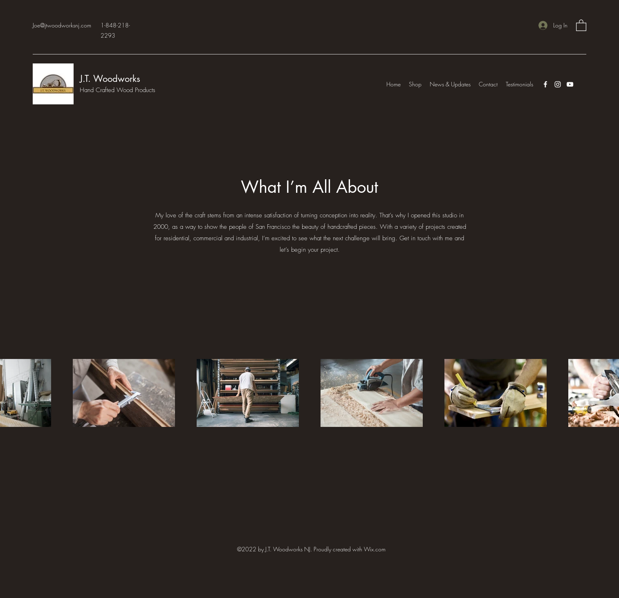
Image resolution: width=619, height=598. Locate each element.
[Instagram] (558, 84)
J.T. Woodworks (111, 78)
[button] (581, 25)
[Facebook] (545, 84)
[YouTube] (570, 84)
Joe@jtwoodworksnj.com (62, 25)
